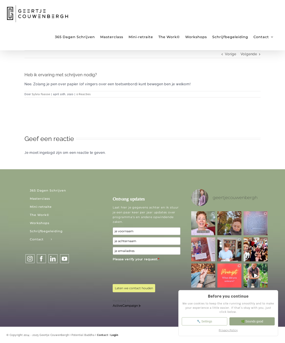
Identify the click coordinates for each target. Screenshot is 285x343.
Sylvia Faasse (41, 94)
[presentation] (145, 271)
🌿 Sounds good (252, 321)
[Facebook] (41, 258)
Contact (102, 335)
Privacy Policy (228, 330)
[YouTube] (64, 258)
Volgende (249, 54)
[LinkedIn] (53, 258)
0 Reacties (83, 94)
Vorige (230, 54)
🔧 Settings (204, 321)
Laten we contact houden (134, 288)
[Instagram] (30, 258)
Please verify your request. (136, 259)
